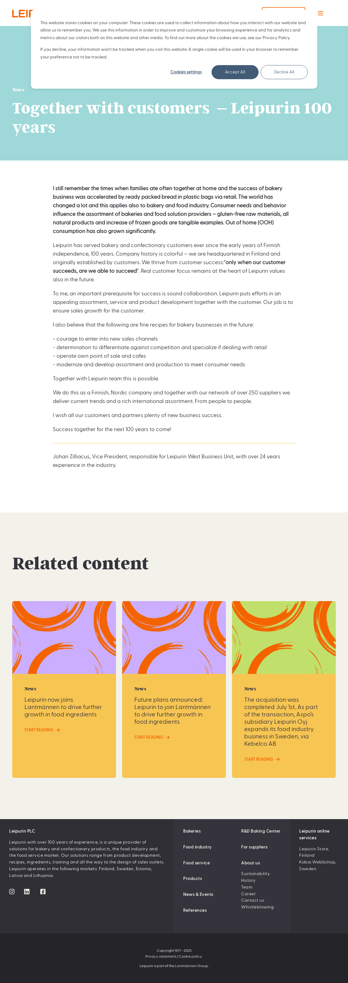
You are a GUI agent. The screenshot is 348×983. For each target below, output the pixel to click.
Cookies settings (186, 72)
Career (248, 894)
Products (192, 878)
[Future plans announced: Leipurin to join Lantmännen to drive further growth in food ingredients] (174, 689)
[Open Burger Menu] (320, 13)
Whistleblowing (257, 907)
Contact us (252, 900)
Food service (196, 863)
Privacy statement (160, 956)
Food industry (197, 847)
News (18, 90)
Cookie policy (190, 956)
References (195, 910)
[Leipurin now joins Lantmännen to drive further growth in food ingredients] (64, 689)
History (248, 880)
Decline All (284, 72)
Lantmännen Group (191, 965)
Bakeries (192, 831)
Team (246, 887)
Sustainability (255, 873)
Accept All (235, 72)
